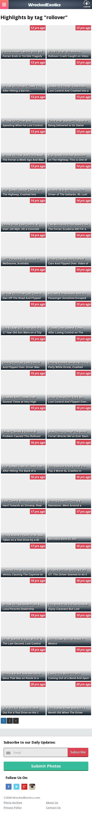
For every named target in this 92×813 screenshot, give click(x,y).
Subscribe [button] (78, 752)
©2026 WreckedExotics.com (22, 797)
